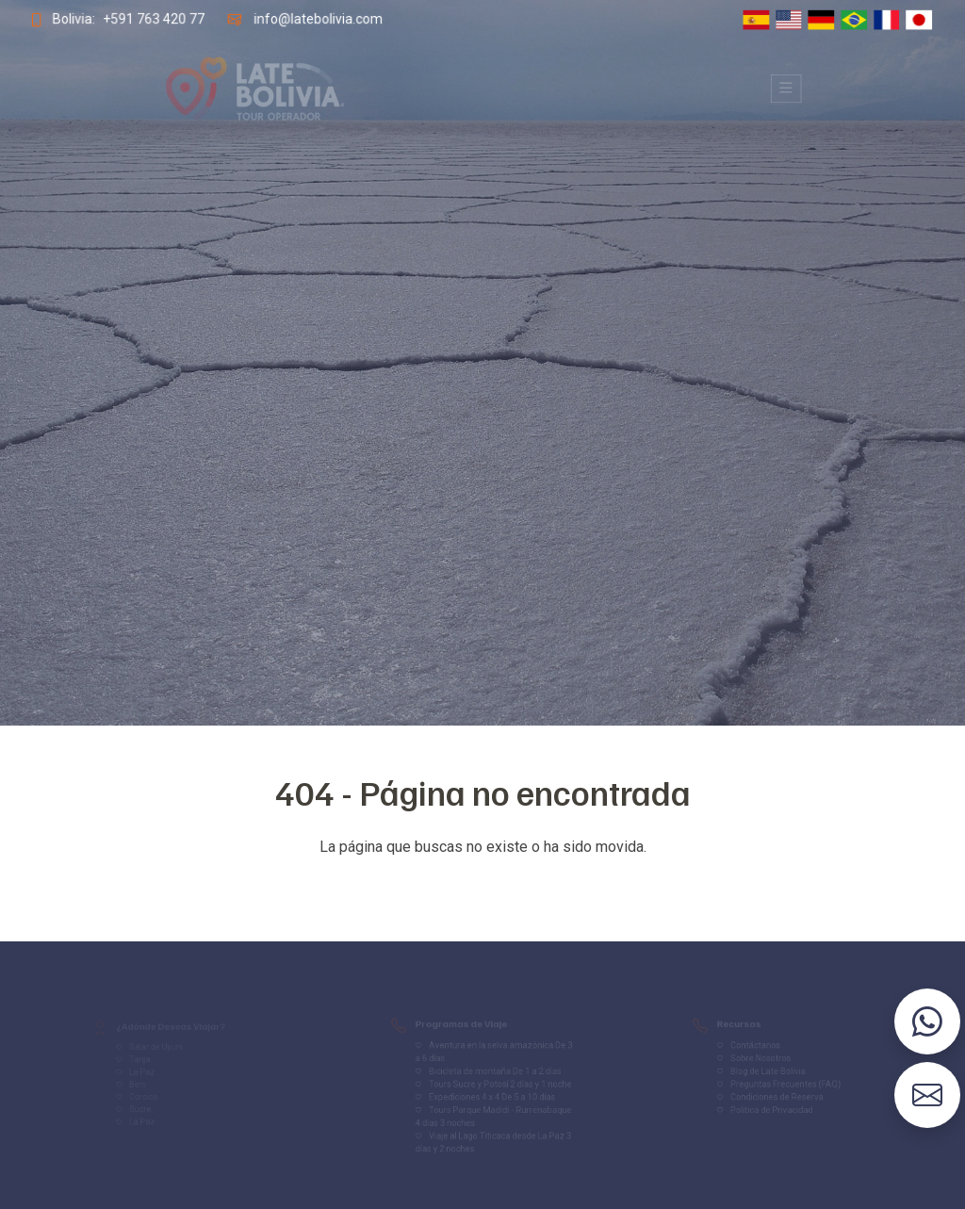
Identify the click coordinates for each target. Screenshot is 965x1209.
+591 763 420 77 (151, 19)
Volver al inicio (482, 884)
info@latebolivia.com (317, 19)
